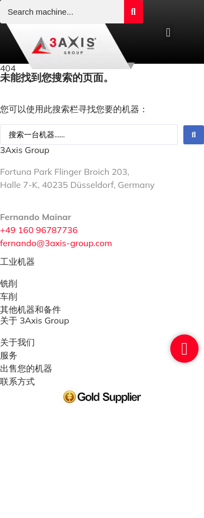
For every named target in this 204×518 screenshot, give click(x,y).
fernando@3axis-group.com (56, 242)
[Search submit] (133, 11)
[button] (168, 32)
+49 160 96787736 (39, 229)
